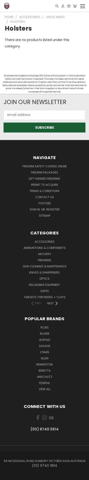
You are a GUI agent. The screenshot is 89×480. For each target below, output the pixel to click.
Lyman (44, 352)
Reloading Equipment (44, 285)
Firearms (44, 260)
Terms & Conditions (44, 191)
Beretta (45, 371)
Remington (44, 364)
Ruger (44, 334)
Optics (44, 279)
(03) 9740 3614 (45, 429)
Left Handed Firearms (44, 179)
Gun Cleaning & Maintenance (44, 266)
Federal (44, 383)
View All (45, 389)
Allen (44, 358)
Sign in (35, 209)
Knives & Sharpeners (44, 272)
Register (53, 209)
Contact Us (44, 197)
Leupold (44, 340)
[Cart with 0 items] (74, 6)
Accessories (45, 242)
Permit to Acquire (44, 185)
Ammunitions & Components (44, 248)
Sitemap (44, 216)
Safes (44, 291)
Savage (44, 346)
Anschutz (44, 377)
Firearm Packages (44, 172)
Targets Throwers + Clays (45, 297)
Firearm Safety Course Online (44, 166)
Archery (44, 254)
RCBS (45, 327)
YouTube (44, 203)
